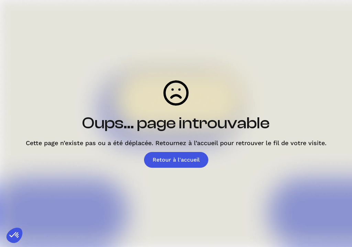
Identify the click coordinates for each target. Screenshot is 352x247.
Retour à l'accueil (176, 159)
